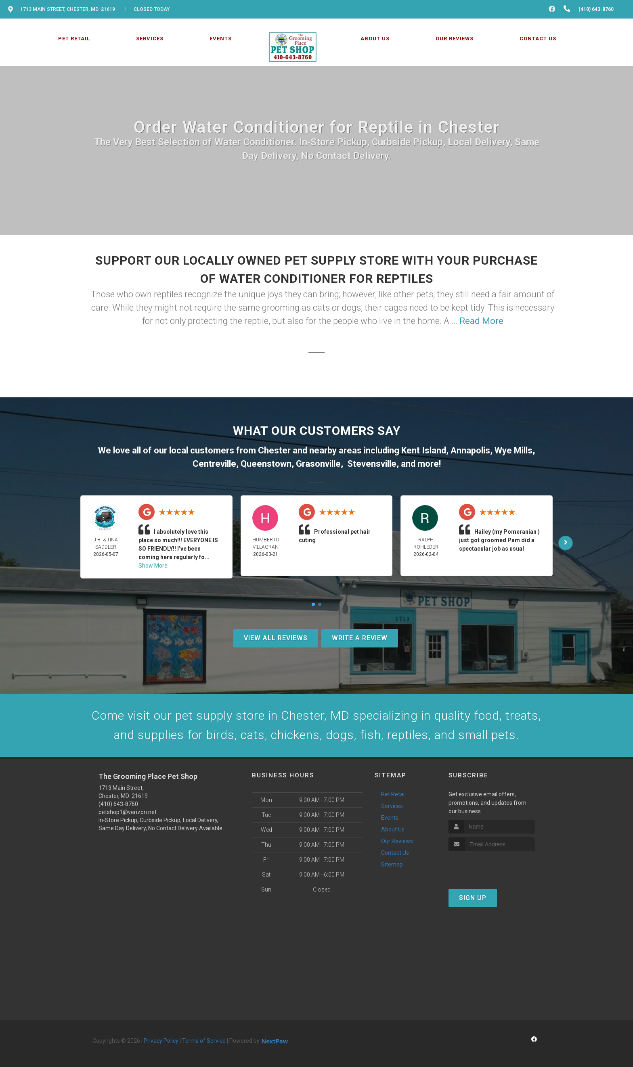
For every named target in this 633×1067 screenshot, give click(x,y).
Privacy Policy (161, 1041)
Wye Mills (513, 450)
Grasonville (318, 464)
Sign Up (472, 898)
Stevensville (371, 464)
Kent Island (423, 450)
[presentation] (491, 866)
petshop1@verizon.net (128, 812)
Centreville (214, 464)
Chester (274, 450)
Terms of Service (204, 1041)
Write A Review (360, 638)
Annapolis (470, 450)
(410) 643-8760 (118, 804)
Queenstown (266, 464)
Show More (153, 565)
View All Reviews (276, 638)
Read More (481, 321)
